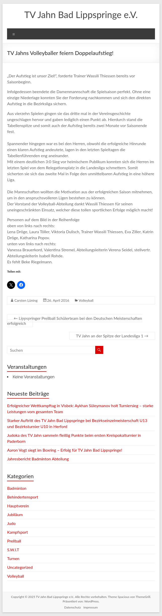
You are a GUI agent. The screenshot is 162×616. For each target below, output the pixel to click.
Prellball (14, 540)
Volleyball (86, 300)
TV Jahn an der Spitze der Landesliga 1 (112, 335)
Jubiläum (15, 514)
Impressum (90, 607)
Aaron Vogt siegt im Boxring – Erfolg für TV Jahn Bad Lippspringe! (64, 450)
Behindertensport (22, 497)
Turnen (13, 558)
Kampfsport (17, 532)
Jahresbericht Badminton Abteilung (38, 458)
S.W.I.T (13, 549)
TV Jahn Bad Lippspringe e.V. (81, 14)
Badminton (16, 488)
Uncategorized (20, 567)
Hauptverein (18, 505)
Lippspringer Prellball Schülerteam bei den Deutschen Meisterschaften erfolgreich (74, 321)
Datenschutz (72, 607)
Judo (11, 523)
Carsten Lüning (25, 300)
